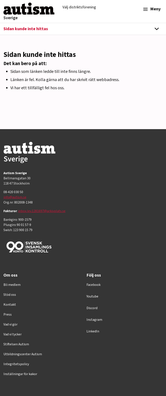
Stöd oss (9, 294)
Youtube (92, 296)
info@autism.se (14, 197)
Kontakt (9, 304)
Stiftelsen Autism (16, 344)
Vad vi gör (10, 324)
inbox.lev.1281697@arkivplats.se (41, 211)
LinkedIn (92, 331)
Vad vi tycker (12, 334)
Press (7, 314)
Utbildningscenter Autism (22, 354)
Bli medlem (12, 284)
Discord (91, 308)
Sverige (10, 18)
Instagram (94, 319)
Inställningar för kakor (20, 374)
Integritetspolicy (16, 364)
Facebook (93, 284)
